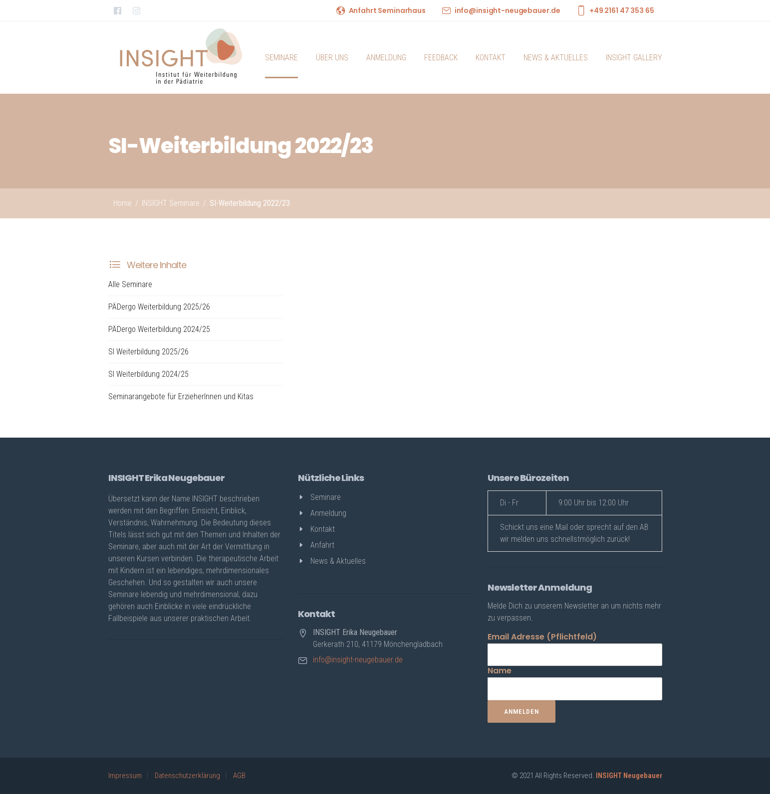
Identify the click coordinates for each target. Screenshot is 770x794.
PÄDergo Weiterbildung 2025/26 (159, 307)
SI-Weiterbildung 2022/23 (250, 203)
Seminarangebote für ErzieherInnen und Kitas (181, 396)
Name (500, 670)
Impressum (125, 775)
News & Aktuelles (555, 57)
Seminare (281, 57)
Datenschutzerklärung (187, 775)
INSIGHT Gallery (634, 57)
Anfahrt (322, 545)
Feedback (441, 57)
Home (122, 203)
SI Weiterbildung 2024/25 (148, 374)
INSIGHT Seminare (171, 203)
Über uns (332, 57)
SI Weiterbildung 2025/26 (148, 351)
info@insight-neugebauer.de (507, 10)
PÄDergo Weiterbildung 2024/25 (159, 329)
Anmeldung (386, 57)
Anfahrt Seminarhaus (387, 10)
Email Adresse (542, 636)
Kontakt (491, 57)
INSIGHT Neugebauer (629, 775)
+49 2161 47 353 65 (621, 10)
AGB (239, 775)
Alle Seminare (130, 284)
